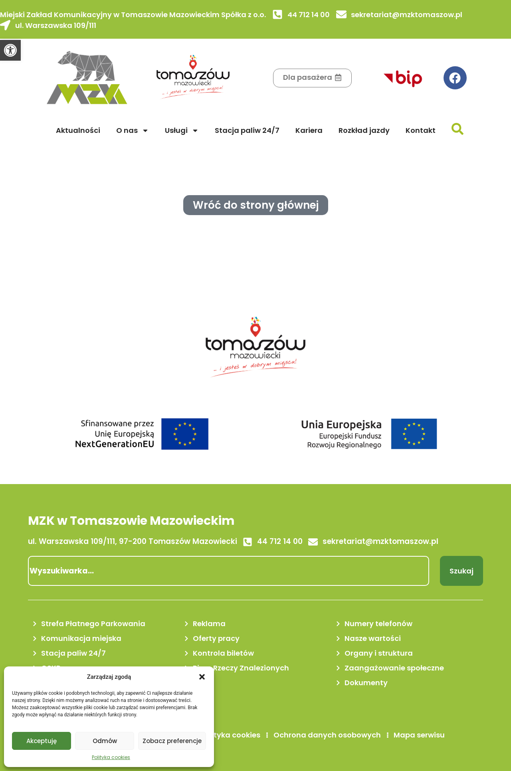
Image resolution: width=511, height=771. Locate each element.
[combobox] (228, 571)
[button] (202, 677)
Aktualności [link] (78, 130)
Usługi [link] (182, 130)
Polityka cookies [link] (111, 757)
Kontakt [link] (421, 130)
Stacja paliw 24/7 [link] (247, 130)
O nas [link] (132, 130)
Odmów (105, 741)
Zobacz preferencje (172, 741)
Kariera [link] (309, 130)
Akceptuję (41, 741)
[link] (10, 50)
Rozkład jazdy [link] (364, 130)
